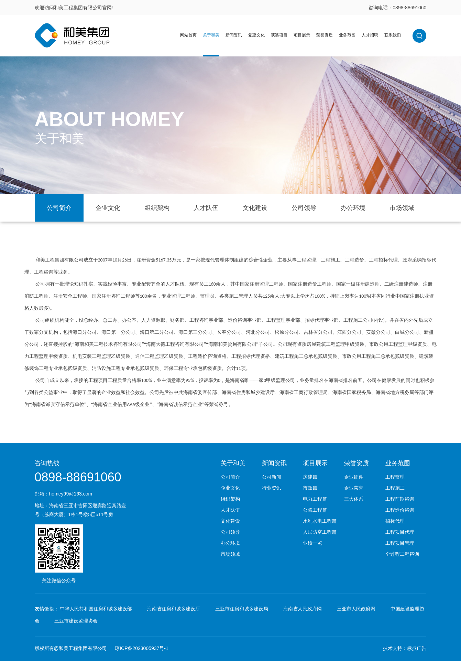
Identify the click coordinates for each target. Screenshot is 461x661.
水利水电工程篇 (320, 521)
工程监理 (395, 477)
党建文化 (256, 35)
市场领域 (401, 207)
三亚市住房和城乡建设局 (241, 608)
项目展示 (302, 35)
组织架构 (157, 207)
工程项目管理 (399, 543)
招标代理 (395, 521)
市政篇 (310, 488)
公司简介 (59, 207)
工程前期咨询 (399, 499)
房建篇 (310, 477)
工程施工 (395, 488)
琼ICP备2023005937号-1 (141, 648)
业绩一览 (312, 543)
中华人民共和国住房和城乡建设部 (96, 608)
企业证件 (353, 477)
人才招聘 (370, 35)
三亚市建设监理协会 (76, 620)
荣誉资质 (324, 35)
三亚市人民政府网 (356, 608)
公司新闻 (271, 477)
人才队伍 (206, 207)
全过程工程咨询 (402, 554)
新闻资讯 (234, 35)
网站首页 (188, 35)
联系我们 (392, 35)
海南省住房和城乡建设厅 (173, 608)
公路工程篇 (315, 510)
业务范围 (347, 35)
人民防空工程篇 (320, 532)
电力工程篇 (315, 499)
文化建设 (255, 207)
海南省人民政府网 (302, 608)
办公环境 (353, 207)
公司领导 (304, 207)
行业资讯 (271, 488)
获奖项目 (279, 35)
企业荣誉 (353, 488)
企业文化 (108, 207)
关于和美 (211, 35)
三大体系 (353, 499)
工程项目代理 (399, 532)
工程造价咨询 (399, 510)
